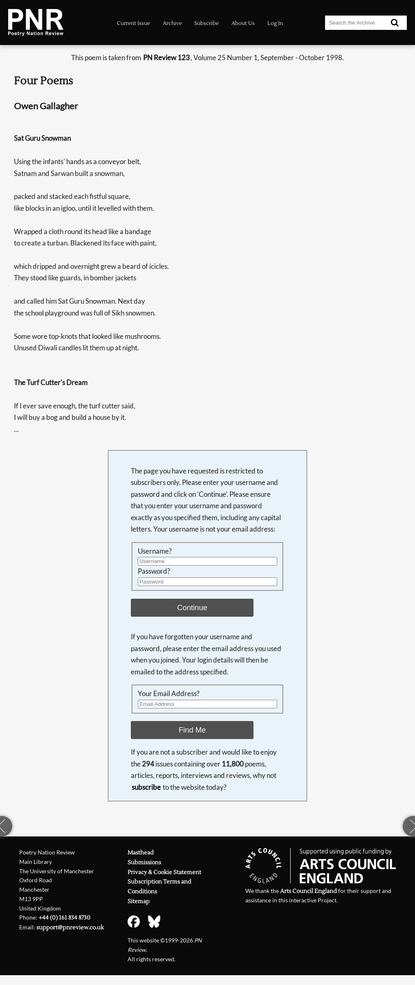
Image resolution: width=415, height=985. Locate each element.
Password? (154, 571)
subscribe (146, 787)
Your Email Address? (169, 693)
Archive (172, 23)
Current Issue (133, 23)
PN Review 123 (166, 57)
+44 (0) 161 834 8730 (64, 918)
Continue (192, 607)
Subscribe (206, 23)
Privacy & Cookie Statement (164, 872)
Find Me (192, 730)
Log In (275, 23)
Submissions (144, 862)
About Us (243, 23)
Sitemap (139, 901)
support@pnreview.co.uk (70, 927)
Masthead (141, 853)
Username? (155, 551)
